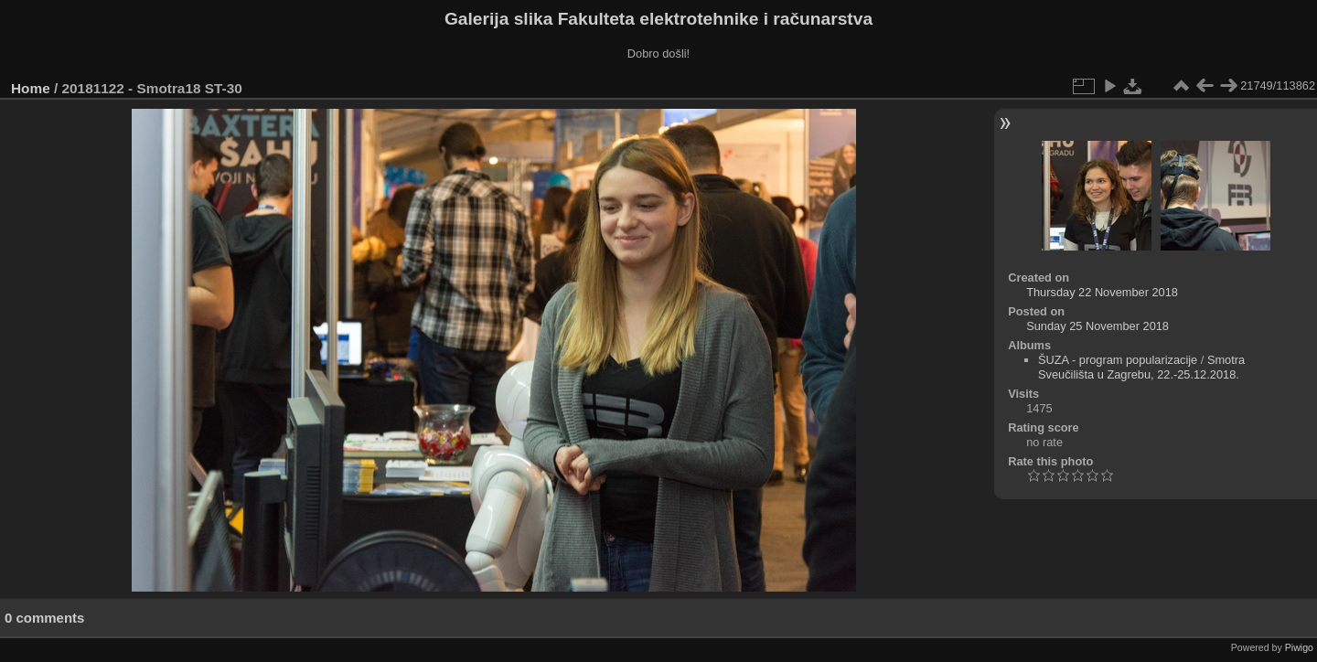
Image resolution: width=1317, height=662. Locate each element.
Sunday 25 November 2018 (1097, 326)
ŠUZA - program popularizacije (1117, 360)
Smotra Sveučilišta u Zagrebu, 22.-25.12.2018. (1141, 367)
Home (30, 88)
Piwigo (1299, 647)
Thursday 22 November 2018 (1102, 292)
